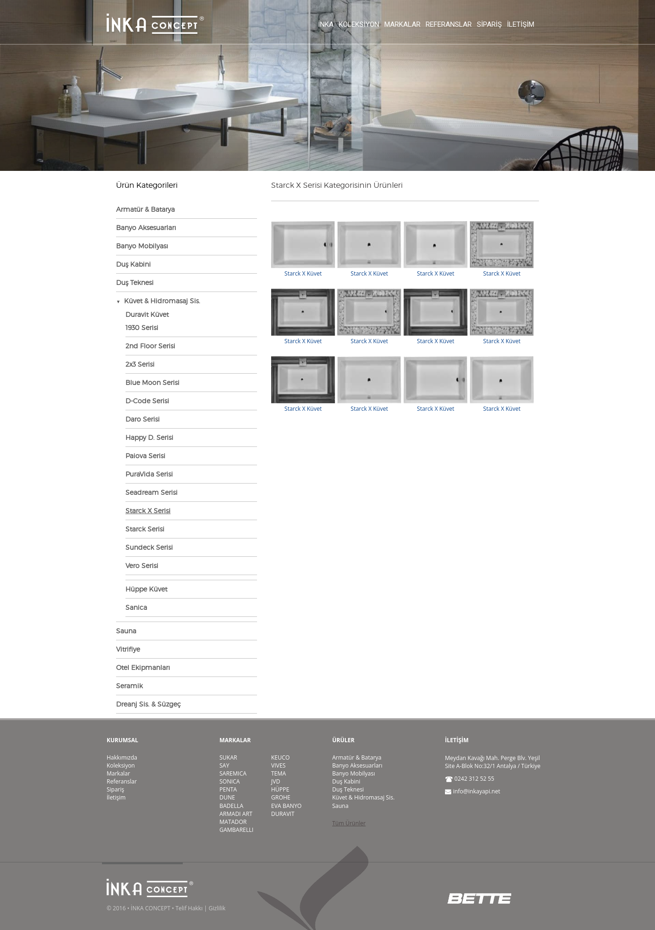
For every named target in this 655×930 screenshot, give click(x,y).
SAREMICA (233, 773)
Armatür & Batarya (145, 209)
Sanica (136, 607)
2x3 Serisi (140, 364)
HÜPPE (280, 789)
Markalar (402, 24)
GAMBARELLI (236, 830)
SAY (224, 765)
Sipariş (489, 24)
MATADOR (233, 822)
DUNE (227, 797)
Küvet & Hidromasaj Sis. (363, 797)
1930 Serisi (141, 327)
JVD (275, 781)
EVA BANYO (286, 806)
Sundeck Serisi (149, 547)
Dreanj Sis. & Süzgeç (148, 704)
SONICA (229, 781)
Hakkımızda (122, 757)
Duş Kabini (133, 264)
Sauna (126, 631)
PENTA (228, 789)
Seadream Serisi (151, 492)
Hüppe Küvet (146, 589)
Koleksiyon (359, 24)
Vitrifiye (128, 649)
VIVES (278, 765)
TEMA (278, 773)
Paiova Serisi (145, 456)
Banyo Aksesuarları (146, 227)
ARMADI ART (235, 814)
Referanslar (449, 24)
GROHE (280, 797)
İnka (326, 24)
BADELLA (231, 806)
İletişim (520, 24)
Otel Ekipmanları (143, 667)
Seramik (129, 686)
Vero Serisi (141, 565)
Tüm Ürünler (349, 823)
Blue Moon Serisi (152, 382)
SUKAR (228, 757)
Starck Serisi (144, 529)
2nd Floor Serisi (150, 346)
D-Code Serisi (147, 401)
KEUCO (280, 757)
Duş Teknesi (135, 282)
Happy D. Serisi (149, 437)
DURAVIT (283, 814)
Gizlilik (217, 908)
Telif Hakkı (189, 908)
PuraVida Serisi (149, 474)
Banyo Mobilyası (142, 246)
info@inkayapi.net (476, 791)
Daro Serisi (142, 419)
